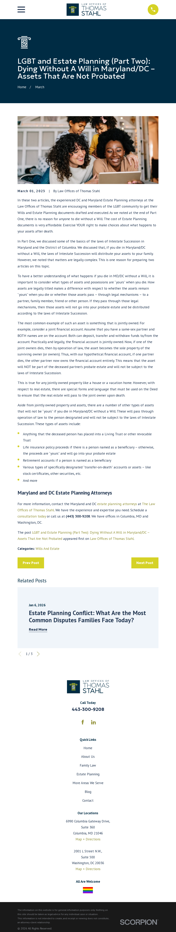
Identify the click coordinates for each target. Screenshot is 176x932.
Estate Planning (88, 774)
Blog (88, 792)
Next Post (144, 563)
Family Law (88, 765)
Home (88, 748)
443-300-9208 (88, 709)
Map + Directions (88, 839)
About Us (88, 756)
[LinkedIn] (93, 722)
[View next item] (38, 654)
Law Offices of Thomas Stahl (112, 538)
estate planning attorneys (117, 504)
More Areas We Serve (88, 783)
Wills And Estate (47, 548)
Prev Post (31, 563)
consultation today (32, 516)
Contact (87, 800)
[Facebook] (82, 722)
